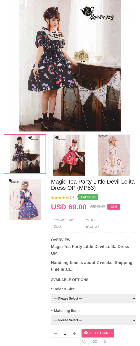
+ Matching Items (65, 311)
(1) (72, 197)
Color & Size (64, 289)
